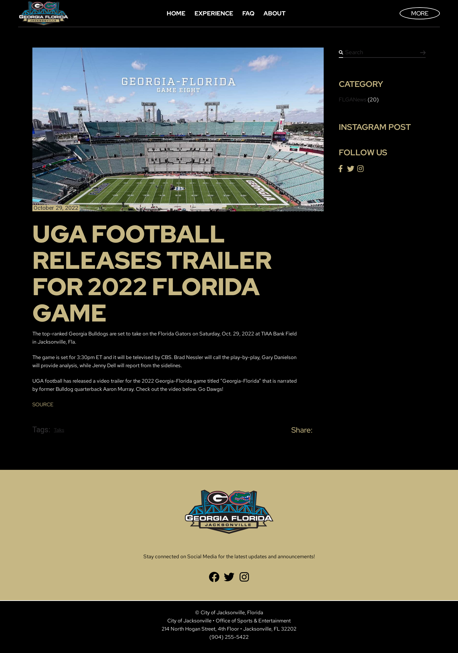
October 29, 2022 (56, 208)
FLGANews (352, 99)
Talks (59, 430)
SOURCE (42, 404)
